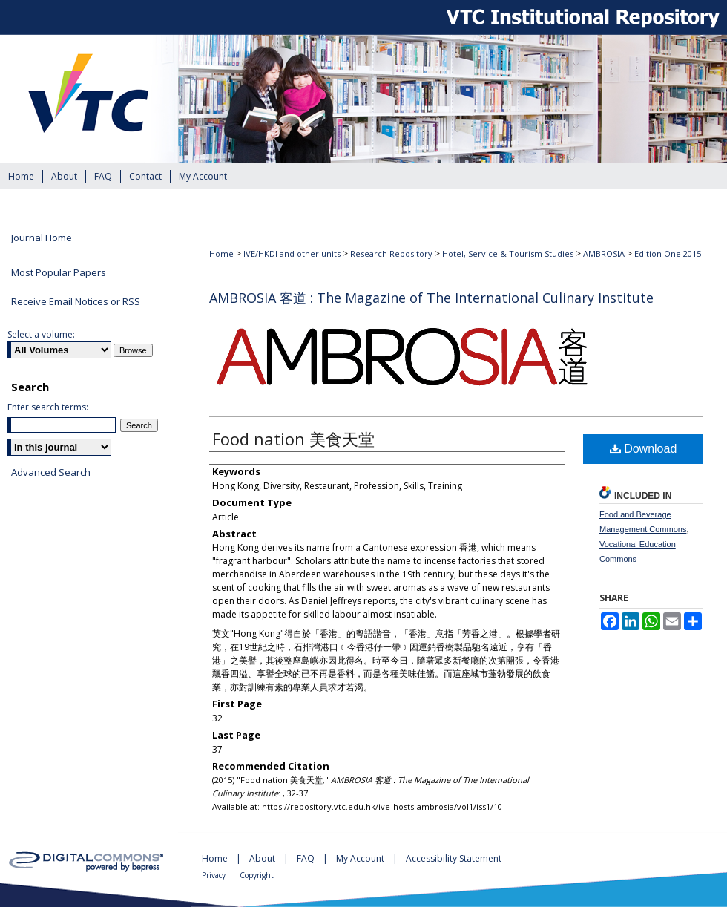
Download (643, 448)
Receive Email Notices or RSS (75, 301)
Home (222, 253)
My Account (361, 858)
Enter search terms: (47, 407)
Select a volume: (41, 334)
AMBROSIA (605, 253)
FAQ (307, 858)
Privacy (215, 875)
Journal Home (41, 238)
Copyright (257, 875)
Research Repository (392, 253)
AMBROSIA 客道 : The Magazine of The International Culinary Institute (431, 298)
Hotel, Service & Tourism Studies (509, 253)
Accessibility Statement (453, 858)
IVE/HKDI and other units (293, 253)
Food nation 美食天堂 (293, 439)
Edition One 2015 (667, 253)
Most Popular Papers (58, 272)
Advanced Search (51, 472)
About (263, 858)
